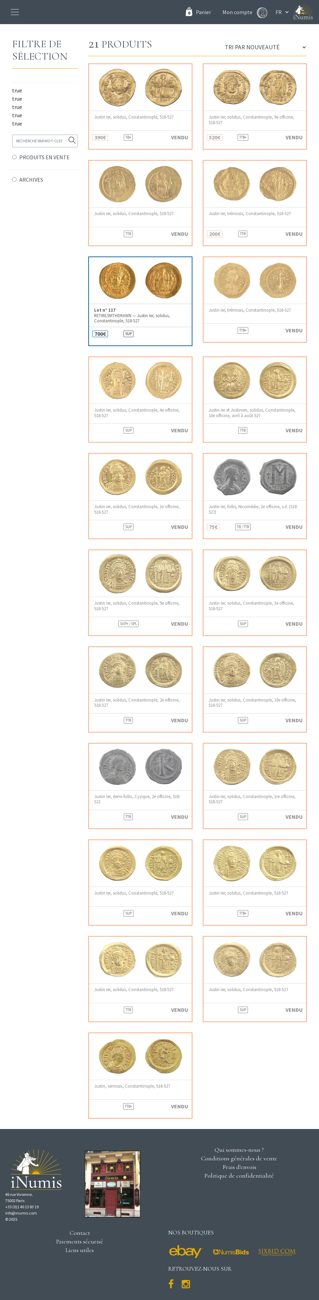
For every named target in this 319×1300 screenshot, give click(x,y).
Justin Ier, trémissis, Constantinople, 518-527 (250, 213)
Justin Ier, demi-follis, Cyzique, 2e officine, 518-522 (137, 799)
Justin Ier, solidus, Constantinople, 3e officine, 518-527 (137, 509)
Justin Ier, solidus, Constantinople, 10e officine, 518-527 (252, 702)
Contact (80, 1233)
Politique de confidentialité (239, 1175)
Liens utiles (80, 1250)
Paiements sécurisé (79, 1241)
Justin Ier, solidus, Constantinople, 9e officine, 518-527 (251, 119)
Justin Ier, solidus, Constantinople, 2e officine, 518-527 (137, 702)
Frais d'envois (239, 1167)
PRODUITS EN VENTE (44, 157)
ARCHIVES (31, 179)
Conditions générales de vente (239, 1158)
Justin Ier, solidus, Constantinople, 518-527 (133, 117)
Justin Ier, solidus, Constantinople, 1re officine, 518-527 (252, 799)
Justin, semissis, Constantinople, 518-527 (132, 1086)
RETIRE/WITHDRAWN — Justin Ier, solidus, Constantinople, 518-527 (132, 315)
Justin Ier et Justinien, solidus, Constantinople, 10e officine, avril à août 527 (252, 412)
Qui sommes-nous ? (239, 1149)
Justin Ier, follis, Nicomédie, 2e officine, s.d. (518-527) (253, 509)
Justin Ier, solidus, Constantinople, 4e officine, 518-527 (137, 412)
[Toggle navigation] (15, 12)
